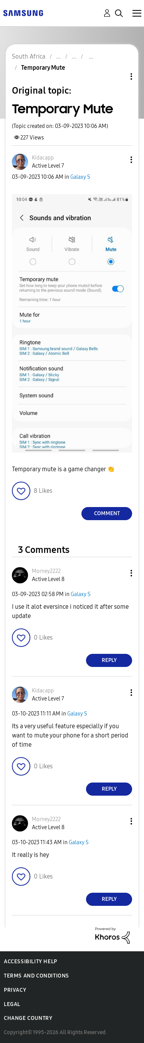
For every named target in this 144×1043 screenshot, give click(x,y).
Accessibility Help (30, 961)
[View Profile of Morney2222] (46, 571)
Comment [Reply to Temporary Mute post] (107, 513)
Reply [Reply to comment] (109, 660)
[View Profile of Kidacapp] (43, 158)
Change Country (28, 1018)
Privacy (15, 990)
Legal (12, 1004)
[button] (118, 160)
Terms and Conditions (36, 975)
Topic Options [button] (118, 76)
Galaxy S (80, 177)
